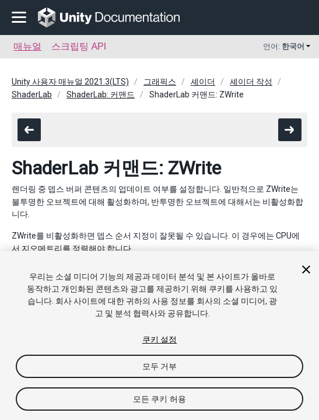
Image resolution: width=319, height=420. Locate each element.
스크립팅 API (78, 46)
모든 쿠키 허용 (159, 399)
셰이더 (203, 81)
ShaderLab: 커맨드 (100, 94)
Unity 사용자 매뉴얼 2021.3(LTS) (70, 81)
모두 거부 (159, 366)
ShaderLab (32, 94)
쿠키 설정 (159, 339)
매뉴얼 (27, 46)
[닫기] (306, 269)
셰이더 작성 (251, 81)
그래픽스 (159, 81)
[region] (159, 335)
